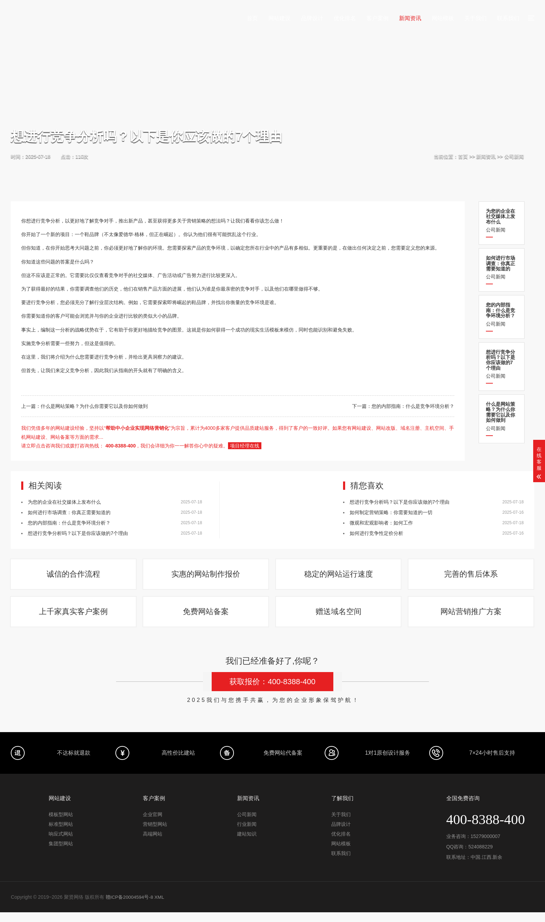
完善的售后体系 (471, 576)
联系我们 (508, 18)
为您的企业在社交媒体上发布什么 (64, 502)
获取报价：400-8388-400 (272, 691)
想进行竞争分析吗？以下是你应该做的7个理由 (78, 533)
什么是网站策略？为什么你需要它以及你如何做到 (94, 406)
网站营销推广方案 (471, 619)
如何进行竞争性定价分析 (376, 533)
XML (161, 907)
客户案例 (377, 18)
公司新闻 (514, 156)
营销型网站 (155, 834)
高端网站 (152, 843)
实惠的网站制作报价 (206, 576)
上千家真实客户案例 (73, 619)
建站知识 (247, 843)
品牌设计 (312, 18)
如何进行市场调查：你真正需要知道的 (69, 512)
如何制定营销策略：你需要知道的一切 (391, 512)
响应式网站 (61, 843)
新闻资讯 (410, 18)
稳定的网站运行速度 (338, 576)
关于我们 (475, 18)
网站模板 (443, 18)
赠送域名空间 (339, 619)
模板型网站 (61, 824)
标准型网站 (61, 834)
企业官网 (152, 824)
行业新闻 (247, 834)
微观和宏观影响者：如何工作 (381, 523)
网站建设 (279, 18)
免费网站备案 (206, 619)
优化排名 (345, 18)
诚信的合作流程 (73, 576)
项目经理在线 (244, 446)
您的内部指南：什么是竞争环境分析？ (413, 406)
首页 (252, 18)
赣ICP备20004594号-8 (130, 907)
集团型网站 (61, 853)
